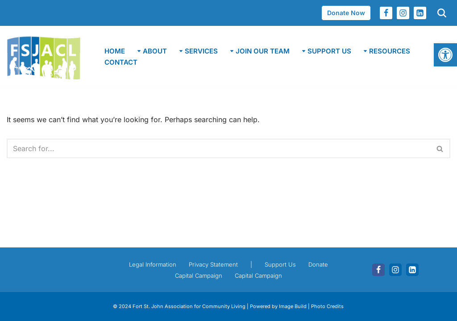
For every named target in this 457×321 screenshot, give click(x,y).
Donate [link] (318, 264)
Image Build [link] (293, 306)
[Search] (218, 148)
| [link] (251, 264)
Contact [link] (120, 62)
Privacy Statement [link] (213, 264)
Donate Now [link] (346, 12)
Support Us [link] (280, 264)
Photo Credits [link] (327, 306)
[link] (445, 54)
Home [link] (114, 51)
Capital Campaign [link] (198, 275)
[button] (139, 51)
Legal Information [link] (152, 264)
